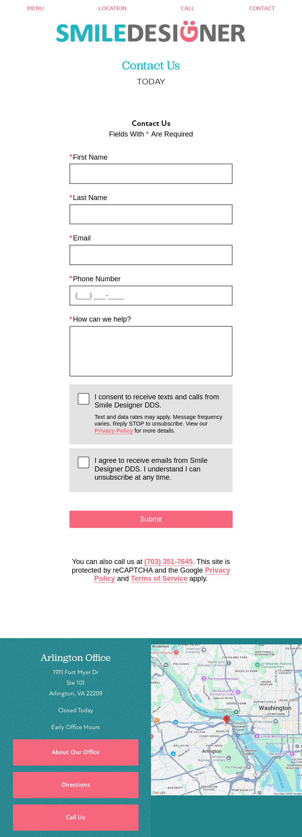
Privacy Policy (114, 431)
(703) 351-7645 (168, 562)
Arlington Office (75, 657)
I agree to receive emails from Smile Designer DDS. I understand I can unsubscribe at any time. (151, 469)
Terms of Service (159, 578)
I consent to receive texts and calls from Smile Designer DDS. (159, 413)
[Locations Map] (226, 719)
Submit (151, 519)
